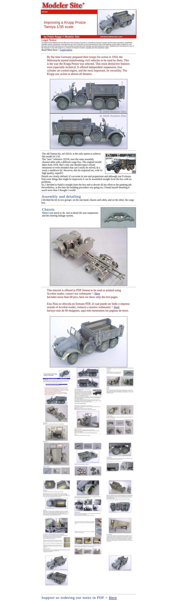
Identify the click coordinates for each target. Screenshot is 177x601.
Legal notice (66, 50)
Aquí (116, 307)
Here (97, 293)
